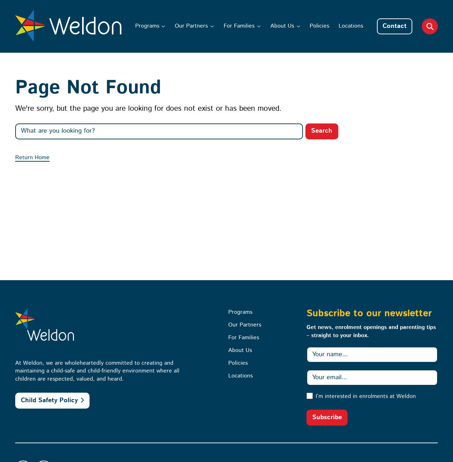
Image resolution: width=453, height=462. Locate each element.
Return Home (32, 158)
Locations (351, 26)
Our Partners (191, 26)
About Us (282, 26)
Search (321, 130)
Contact (395, 26)
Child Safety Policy (49, 400)
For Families (239, 26)
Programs (147, 26)
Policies (319, 26)
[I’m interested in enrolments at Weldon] (309, 396)
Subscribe (327, 417)
